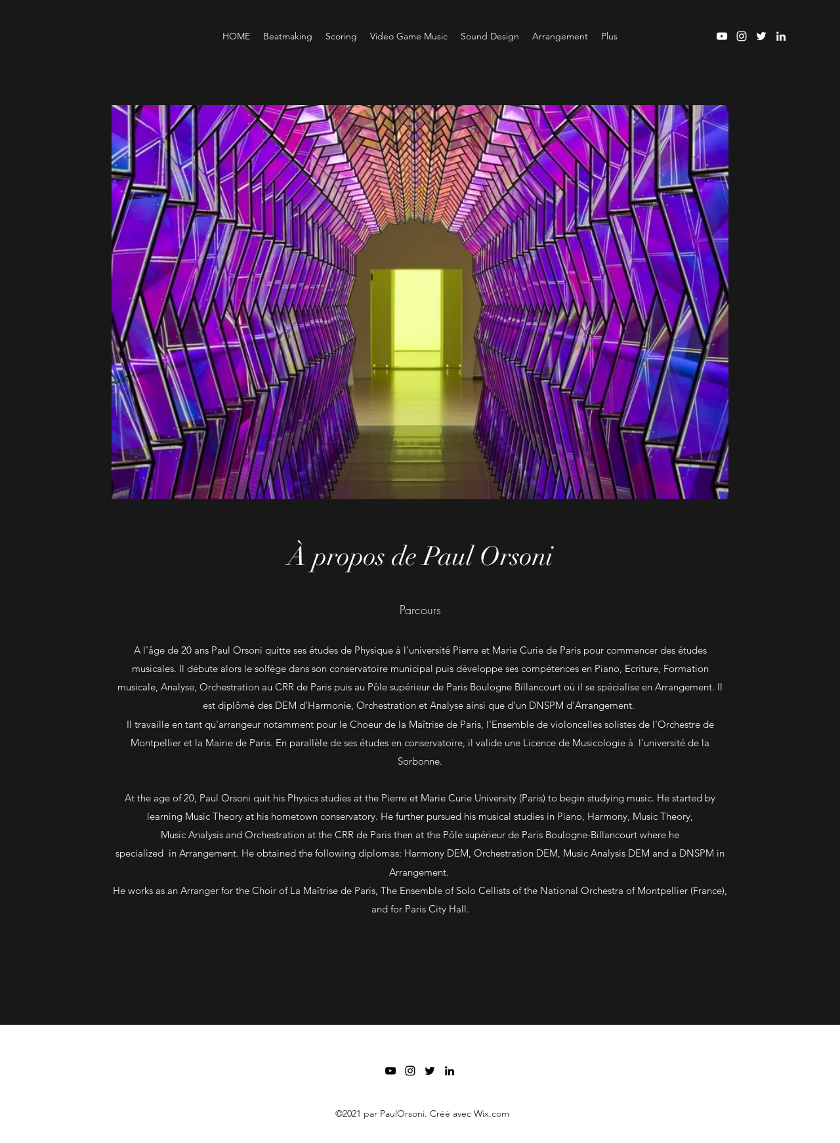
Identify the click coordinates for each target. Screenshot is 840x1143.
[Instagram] (741, 36)
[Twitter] (761, 36)
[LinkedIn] (781, 36)
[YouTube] (721, 36)
